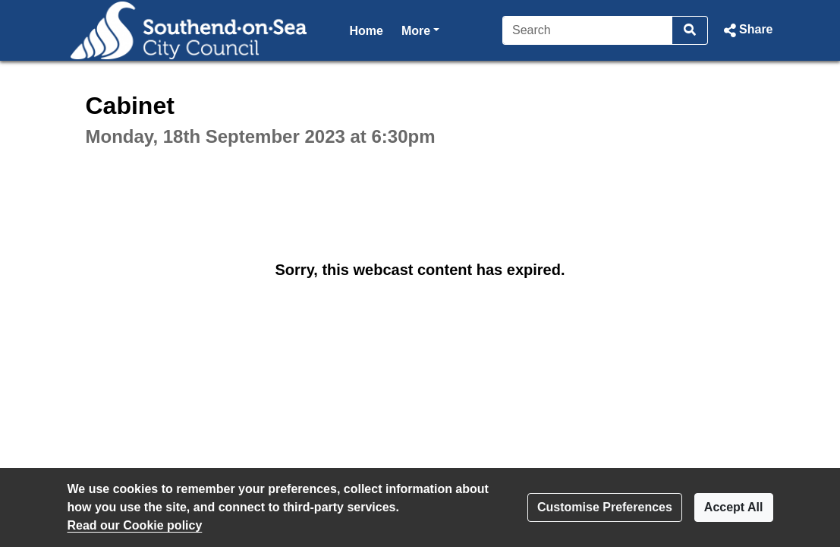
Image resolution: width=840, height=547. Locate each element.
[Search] (587, 30)
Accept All (733, 507)
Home (366, 30)
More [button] (420, 29)
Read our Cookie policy (135, 525)
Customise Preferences (604, 507)
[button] (746, 30)
